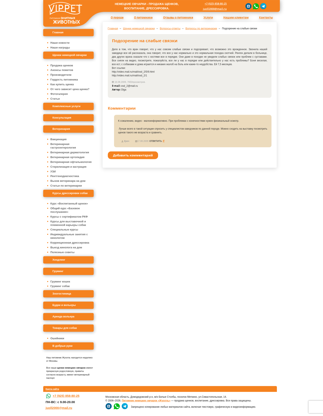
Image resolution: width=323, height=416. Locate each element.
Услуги (208, 17)
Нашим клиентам (236, 17)
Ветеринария (61, 128)
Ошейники (57, 338)
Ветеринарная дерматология (69, 152)
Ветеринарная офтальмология (71, 161)
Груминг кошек (60, 281)
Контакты (266, 17)
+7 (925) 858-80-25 (216, 3)
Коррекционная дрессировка (69, 242)
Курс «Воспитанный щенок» (69, 203)
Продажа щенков (61, 65)
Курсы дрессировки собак (70, 193)
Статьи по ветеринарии (66, 185)
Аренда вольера (64, 316)
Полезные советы (62, 252)
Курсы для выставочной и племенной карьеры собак (68, 223)
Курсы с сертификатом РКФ (69, 216)
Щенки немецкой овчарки (70, 55)
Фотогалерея (59, 93)
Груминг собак (60, 286)
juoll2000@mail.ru (215, 9)
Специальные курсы (64, 229)
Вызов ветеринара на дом (68, 180)
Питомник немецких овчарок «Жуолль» (146, 400)
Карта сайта (52, 389)
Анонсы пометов (61, 70)
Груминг (58, 271)
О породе (117, 17)
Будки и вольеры (64, 305)
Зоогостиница (62, 293)
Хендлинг (59, 259)
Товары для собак (65, 327)
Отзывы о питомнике (178, 17)
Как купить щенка (62, 84)
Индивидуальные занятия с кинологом (69, 236)
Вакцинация (58, 139)
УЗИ (53, 171)
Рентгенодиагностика (64, 176)
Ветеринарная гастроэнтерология (63, 145)
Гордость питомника (64, 79)
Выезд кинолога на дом (66, 247)
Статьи (55, 98)
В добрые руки (63, 345)
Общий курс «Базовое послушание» (65, 210)
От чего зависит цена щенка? (70, 89)
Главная (58, 32)
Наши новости (60, 42)
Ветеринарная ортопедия (67, 157)
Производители (60, 74)
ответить (155, 140)
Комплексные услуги (67, 106)
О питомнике (143, 17)
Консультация (62, 117)
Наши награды (60, 47)
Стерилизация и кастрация (68, 166)
